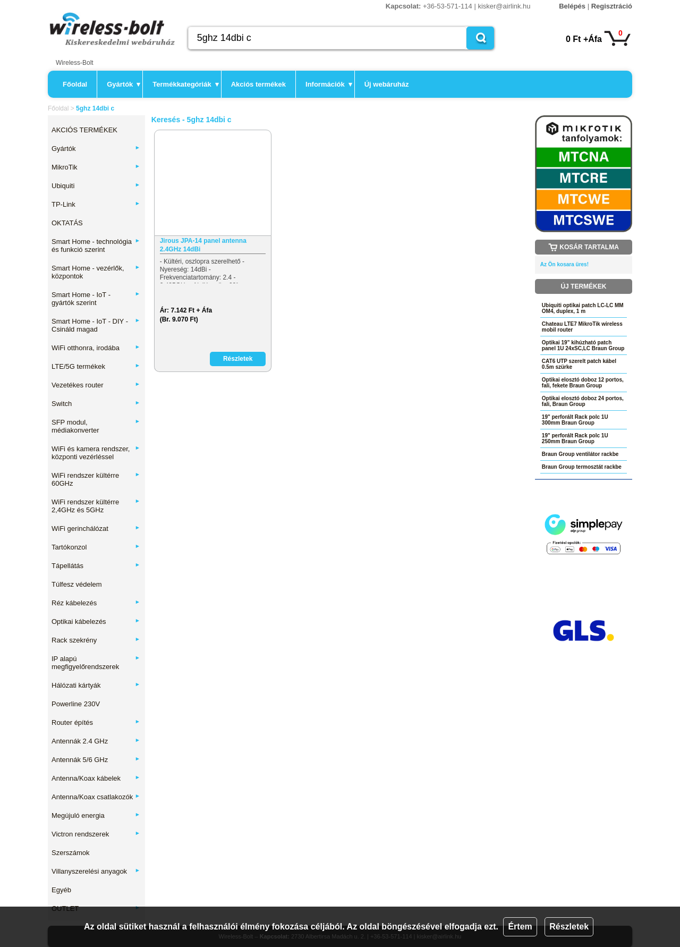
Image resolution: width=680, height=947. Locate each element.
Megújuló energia (96, 815)
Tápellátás (96, 566)
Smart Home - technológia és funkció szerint (96, 245)
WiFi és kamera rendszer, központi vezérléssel (96, 453)
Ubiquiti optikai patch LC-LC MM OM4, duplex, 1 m (583, 308)
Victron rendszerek (96, 834)
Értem (520, 926)
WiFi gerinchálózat (96, 528)
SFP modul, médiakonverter (96, 426)
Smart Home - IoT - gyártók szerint (96, 299)
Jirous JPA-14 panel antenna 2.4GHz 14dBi (203, 245)
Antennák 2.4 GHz (96, 741)
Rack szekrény (96, 640)
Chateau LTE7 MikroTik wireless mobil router (582, 327)
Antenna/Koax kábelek (96, 778)
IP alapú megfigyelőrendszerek (96, 663)
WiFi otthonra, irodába (96, 348)
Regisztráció (611, 6)
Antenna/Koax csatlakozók (96, 797)
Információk (328, 84)
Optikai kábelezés (96, 621)
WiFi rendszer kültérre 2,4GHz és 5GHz (96, 506)
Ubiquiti (96, 186)
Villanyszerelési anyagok (96, 871)
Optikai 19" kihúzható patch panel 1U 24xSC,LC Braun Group (583, 345)
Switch (96, 404)
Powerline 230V (76, 704)
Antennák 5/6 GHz (96, 760)
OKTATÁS (67, 223)
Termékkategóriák (185, 84)
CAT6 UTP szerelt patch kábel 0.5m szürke (579, 364)
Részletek (569, 926)
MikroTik (96, 167)
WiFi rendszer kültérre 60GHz (96, 479)
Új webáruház (386, 84)
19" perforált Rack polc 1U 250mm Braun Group (575, 438)
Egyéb (61, 890)
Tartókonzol (96, 547)
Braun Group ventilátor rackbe (580, 454)
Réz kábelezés (96, 603)
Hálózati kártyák (96, 685)
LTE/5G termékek (96, 366)
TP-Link (96, 204)
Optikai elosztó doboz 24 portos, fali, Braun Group (583, 401)
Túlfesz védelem (77, 584)
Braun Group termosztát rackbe (582, 467)
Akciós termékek (258, 84)
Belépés (572, 6)
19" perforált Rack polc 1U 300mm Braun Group (575, 420)
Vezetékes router (96, 385)
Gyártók (123, 84)
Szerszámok (71, 853)
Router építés (96, 722)
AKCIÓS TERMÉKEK (84, 130)
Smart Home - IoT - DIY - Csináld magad (96, 325)
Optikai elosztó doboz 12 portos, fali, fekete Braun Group (583, 382)
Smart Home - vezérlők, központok (96, 272)
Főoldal (75, 84)
